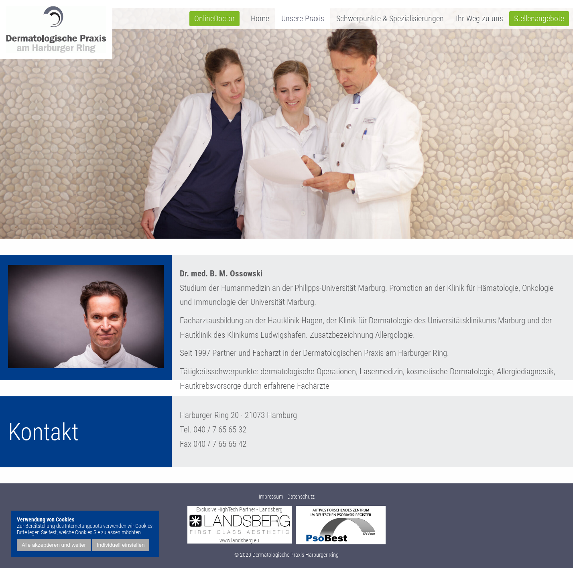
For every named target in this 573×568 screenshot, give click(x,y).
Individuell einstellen (120, 545)
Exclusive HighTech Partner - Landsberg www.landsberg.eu (239, 525)
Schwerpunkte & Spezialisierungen (390, 18)
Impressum (271, 496)
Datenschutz (301, 496)
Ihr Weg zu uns (479, 18)
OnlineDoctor (214, 18)
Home (260, 18)
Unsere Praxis (302, 18)
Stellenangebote (539, 18)
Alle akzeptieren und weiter (54, 545)
